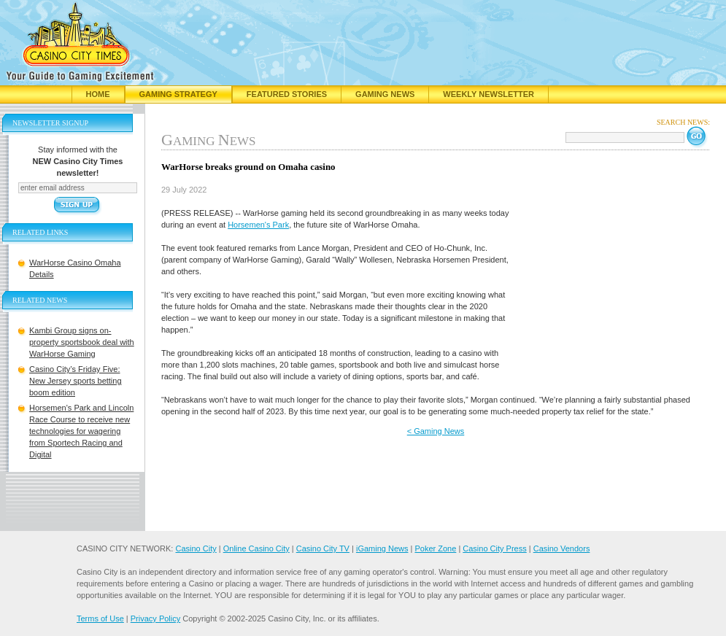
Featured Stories (287, 94)
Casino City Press (494, 548)
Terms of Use (100, 618)
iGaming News (382, 548)
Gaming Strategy (178, 94)
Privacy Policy (155, 618)
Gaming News (384, 94)
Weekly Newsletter (488, 94)
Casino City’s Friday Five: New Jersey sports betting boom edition (75, 381)
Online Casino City (256, 548)
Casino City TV (323, 548)
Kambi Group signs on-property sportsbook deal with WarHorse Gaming (81, 342)
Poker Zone (435, 548)
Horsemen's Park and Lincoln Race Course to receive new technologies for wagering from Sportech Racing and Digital (81, 431)
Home (98, 94)
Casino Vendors (561, 548)
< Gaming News (436, 431)
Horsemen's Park (258, 224)
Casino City (195, 548)
